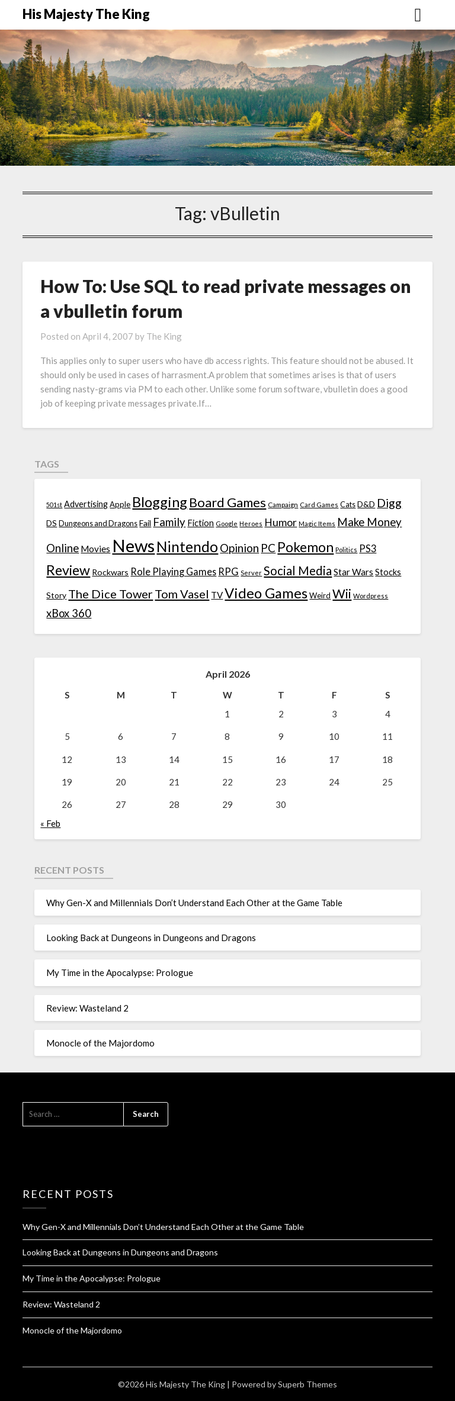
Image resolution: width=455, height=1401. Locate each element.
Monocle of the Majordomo (100, 1043)
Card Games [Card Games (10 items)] (319, 504)
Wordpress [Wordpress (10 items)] (370, 596)
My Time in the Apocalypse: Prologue (119, 972)
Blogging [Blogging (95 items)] (159, 502)
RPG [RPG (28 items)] (228, 572)
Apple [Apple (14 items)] (120, 504)
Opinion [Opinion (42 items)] (239, 548)
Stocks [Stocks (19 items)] (388, 572)
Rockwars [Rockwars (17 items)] (110, 572)
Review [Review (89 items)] (68, 570)
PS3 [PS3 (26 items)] (367, 548)
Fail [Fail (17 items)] (145, 523)
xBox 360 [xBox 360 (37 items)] (68, 613)
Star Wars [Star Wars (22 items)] (353, 571)
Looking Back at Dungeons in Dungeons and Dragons (151, 937)
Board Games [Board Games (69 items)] (227, 502)
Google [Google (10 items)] (227, 523)
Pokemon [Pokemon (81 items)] (305, 547)
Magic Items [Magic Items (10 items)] (317, 523)
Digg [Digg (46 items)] (389, 503)
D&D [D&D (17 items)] (366, 504)
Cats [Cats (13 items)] (347, 504)
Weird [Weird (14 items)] (320, 595)
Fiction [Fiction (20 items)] (200, 522)
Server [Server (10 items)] (251, 572)
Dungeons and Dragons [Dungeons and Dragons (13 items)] (98, 523)
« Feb (50, 823)
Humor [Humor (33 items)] (280, 522)
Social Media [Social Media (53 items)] (298, 570)
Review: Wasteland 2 (87, 1008)
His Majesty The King (86, 14)
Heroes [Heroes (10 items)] (250, 523)
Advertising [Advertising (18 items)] (86, 504)
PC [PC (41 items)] (268, 548)
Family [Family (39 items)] (169, 522)
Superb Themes (307, 1384)
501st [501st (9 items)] (54, 504)
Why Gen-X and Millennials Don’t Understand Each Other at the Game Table (194, 902)
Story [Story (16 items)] (56, 595)
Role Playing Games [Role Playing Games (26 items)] (173, 571)
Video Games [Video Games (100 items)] (266, 592)
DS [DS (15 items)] (51, 523)
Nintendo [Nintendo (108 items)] (187, 546)
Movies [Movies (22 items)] (95, 548)
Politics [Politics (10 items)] (346, 549)
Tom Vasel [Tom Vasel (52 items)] (182, 594)
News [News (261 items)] (133, 545)
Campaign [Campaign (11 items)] (283, 504)
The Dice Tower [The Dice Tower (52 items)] (110, 594)
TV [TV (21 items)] (217, 595)
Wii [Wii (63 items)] (341, 593)
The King (164, 336)
